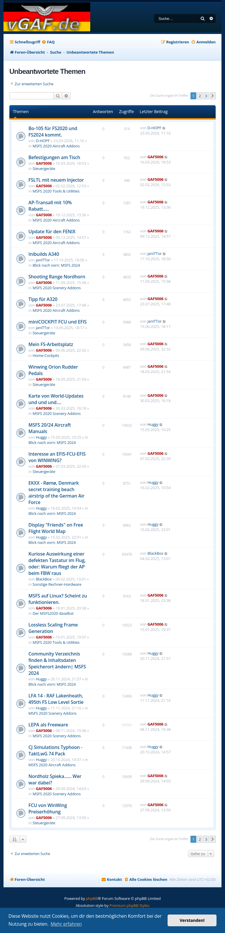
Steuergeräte (44, 168)
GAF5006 (44, 163)
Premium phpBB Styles (129, 905)
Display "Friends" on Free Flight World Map (55, 528)
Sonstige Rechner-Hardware (57, 584)
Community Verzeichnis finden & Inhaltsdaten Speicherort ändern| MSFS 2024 (57, 663)
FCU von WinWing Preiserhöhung (47, 808)
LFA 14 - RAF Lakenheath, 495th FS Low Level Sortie (55, 698)
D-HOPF (43, 140)
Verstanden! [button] (192, 920)
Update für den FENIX (51, 231)
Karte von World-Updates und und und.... (55, 399)
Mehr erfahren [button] (66, 924)
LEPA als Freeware (48, 724)
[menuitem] (48, 42)
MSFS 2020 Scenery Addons (57, 287)
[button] (213, 95)
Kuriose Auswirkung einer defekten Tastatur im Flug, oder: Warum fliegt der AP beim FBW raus (57, 563)
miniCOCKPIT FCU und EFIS (57, 322)
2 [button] (200, 95)
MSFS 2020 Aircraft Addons (56, 146)
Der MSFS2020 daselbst (53, 613)
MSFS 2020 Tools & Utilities (56, 191)
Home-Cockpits (46, 355)
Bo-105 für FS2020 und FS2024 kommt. (52, 131)
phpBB (92, 898)
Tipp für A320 (42, 299)
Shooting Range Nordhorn (56, 276)
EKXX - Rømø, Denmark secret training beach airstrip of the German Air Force (56, 492)
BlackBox (44, 579)
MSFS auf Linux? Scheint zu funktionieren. (57, 599)
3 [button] (206, 95)
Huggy (41, 437)
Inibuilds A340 (43, 254)
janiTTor (43, 260)
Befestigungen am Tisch (54, 157)
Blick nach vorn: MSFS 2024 (56, 265)
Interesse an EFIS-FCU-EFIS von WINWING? (57, 457)
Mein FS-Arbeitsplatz (50, 344)
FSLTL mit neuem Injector (56, 180)
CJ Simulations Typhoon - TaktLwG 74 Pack (55, 750)
